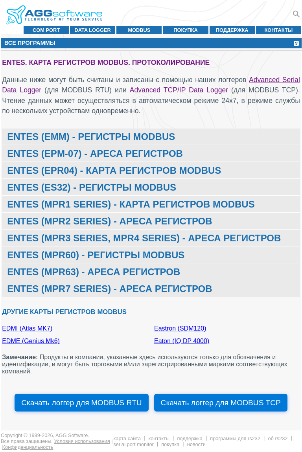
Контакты (279, 30)
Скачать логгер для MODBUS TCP (221, 403)
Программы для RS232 (235, 438)
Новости (196, 444)
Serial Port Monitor (133, 444)
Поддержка (232, 30)
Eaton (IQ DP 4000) (181, 341)
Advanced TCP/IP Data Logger (179, 90)
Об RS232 (277, 438)
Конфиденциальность (27, 447)
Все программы (29, 43)
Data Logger (93, 30)
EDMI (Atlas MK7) (27, 328)
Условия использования (82, 441)
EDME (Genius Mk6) (31, 341)
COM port (46, 30)
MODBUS (139, 30)
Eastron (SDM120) (180, 328)
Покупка (185, 30)
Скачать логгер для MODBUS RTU (81, 403)
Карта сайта (127, 438)
